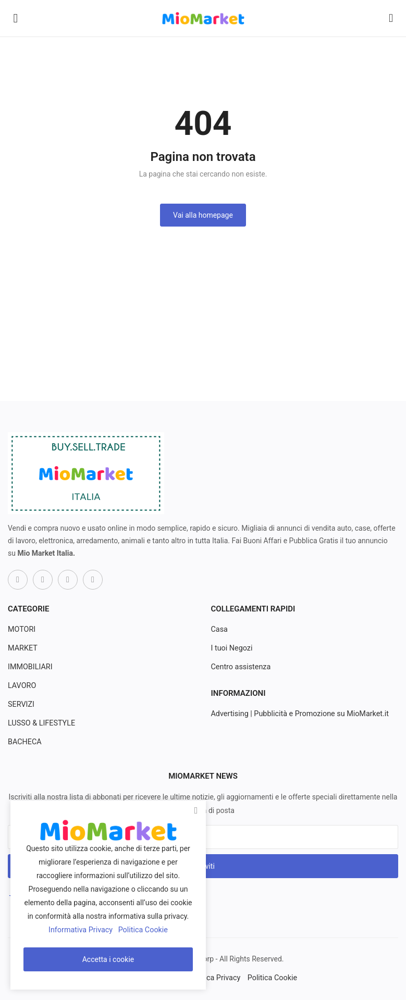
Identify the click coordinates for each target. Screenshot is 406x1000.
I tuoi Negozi (231, 648)
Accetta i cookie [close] (108, 959)
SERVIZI (21, 705)
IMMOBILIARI (29, 667)
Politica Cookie (271, 977)
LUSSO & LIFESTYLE (40, 723)
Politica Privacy (214, 977)
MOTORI (21, 630)
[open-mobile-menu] (15, 18)
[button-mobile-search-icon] (391, 18)
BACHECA (24, 742)
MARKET (22, 648)
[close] (196, 811)
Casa (219, 630)
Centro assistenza (240, 667)
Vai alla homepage (203, 215)
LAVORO (21, 686)
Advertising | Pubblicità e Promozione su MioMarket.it (298, 714)
